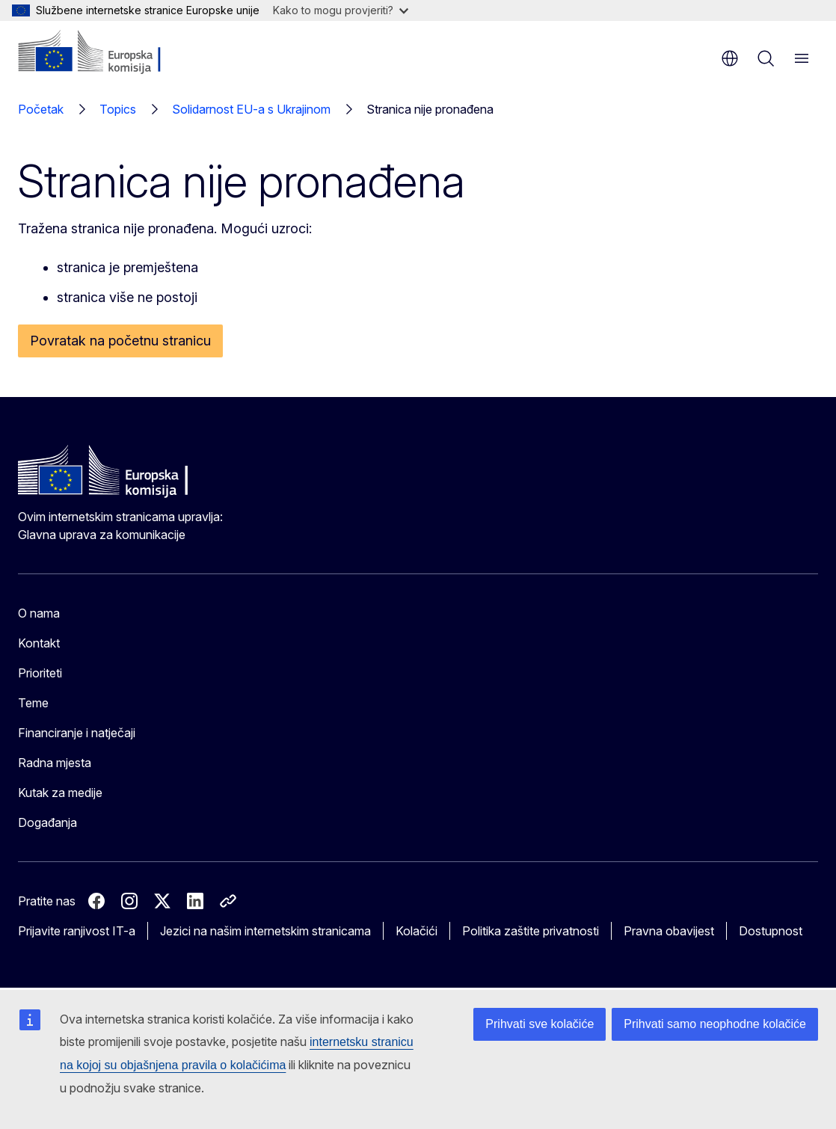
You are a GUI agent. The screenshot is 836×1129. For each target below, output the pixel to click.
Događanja (47, 822)
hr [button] (730, 58)
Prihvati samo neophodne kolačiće (715, 1024)
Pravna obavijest (669, 930)
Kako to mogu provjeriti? (340, 10)
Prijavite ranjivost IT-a (76, 930)
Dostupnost (770, 930)
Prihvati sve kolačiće (539, 1024)
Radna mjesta (54, 762)
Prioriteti (40, 672)
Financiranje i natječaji (76, 732)
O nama (39, 613)
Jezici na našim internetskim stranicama (265, 930)
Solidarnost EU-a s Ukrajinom (251, 109)
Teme (33, 702)
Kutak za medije (60, 792)
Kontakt (39, 643)
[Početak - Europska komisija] (109, 52)
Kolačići (416, 930)
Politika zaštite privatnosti (530, 930)
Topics (117, 109)
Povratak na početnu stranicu (120, 340)
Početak (41, 109)
